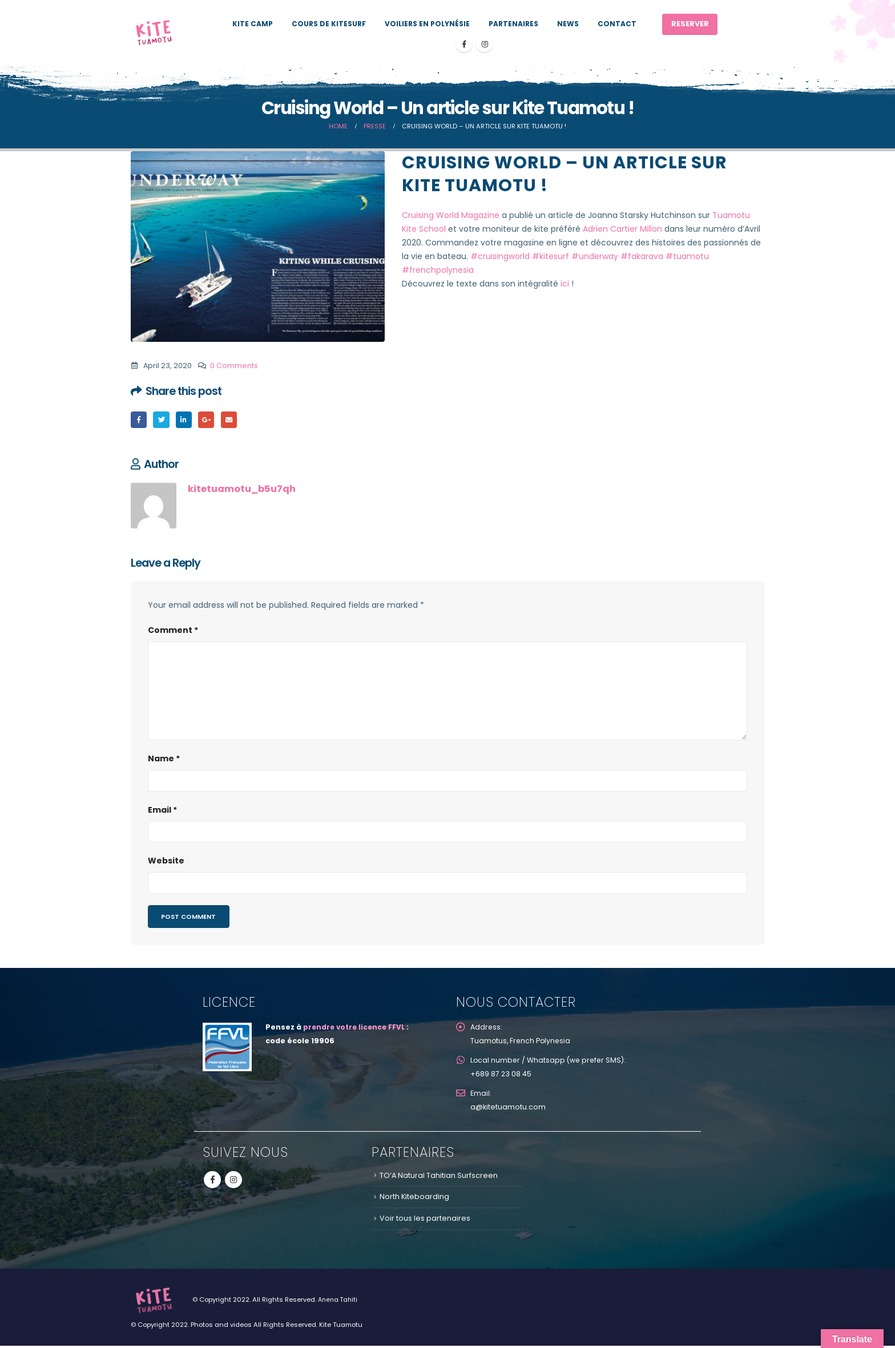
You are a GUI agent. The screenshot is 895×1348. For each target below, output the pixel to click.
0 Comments (234, 365)
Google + (208, 419)
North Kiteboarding (414, 1199)
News (568, 24)
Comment (173, 630)
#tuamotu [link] (687, 256)
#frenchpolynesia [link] (438, 270)
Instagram (233, 1181)
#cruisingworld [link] (500, 256)
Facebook (139, 419)
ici (565, 283)
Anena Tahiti (339, 1301)
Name (164, 759)
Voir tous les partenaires (425, 1220)
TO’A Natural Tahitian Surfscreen (439, 1177)
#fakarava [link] (641, 256)
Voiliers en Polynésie (427, 24)
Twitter (162, 419)
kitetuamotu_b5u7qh (242, 489)
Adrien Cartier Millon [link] (622, 229)
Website (166, 861)
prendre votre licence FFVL (356, 1029)
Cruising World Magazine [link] (450, 215)
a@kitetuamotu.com (508, 1109)
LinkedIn (185, 419)
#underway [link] (594, 256)
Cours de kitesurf (329, 24)
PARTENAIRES (513, 24)
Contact (617, 24)
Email (231, 419)
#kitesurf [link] (550, 256)
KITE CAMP (252, 24)
